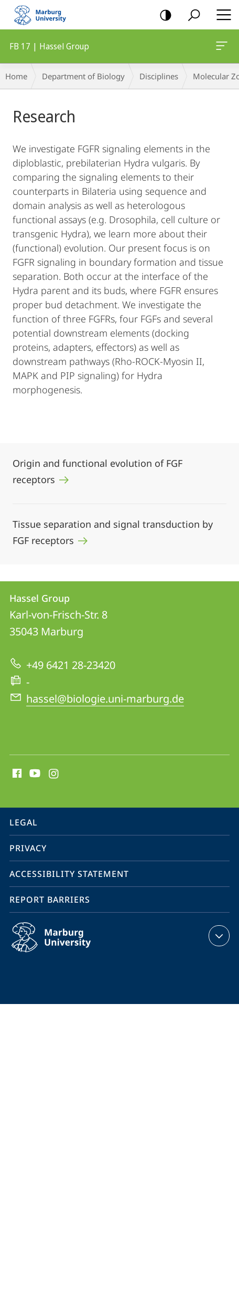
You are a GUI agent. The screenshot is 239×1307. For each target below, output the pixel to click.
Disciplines (158, 76)
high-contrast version (162, 15)
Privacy (28, 848)
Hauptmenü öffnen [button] (220, 14)
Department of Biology (83, 76)
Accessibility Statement (69, 874)
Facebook (16, 774)
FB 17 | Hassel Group (220, 47)
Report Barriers (49, 899)
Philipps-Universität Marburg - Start (45, 15)
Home (16, 76)
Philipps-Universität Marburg (62, 945)
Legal (23, 822)
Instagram (54, 774)
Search (190, 15)
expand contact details (218, 936)
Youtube (33, 774)
